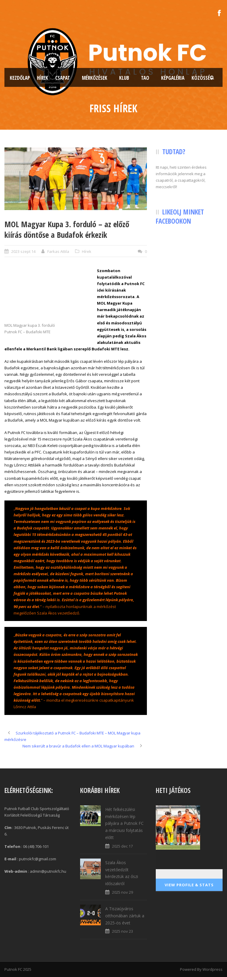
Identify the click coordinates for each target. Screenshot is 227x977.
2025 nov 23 (122, 931)
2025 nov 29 (122, 892)
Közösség (202, 77)
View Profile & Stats (189, 884)
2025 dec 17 (122, 846)
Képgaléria (172, 77)
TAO (145, 77)
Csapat (62, 77)
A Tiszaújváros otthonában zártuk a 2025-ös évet (124, 916)
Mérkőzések (94, 77)
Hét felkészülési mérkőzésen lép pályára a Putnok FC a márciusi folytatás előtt (124, 823)
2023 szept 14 (23, 251)
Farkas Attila (58, 251)
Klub (124, 77)
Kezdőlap (20, 77)
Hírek (42, 77)
